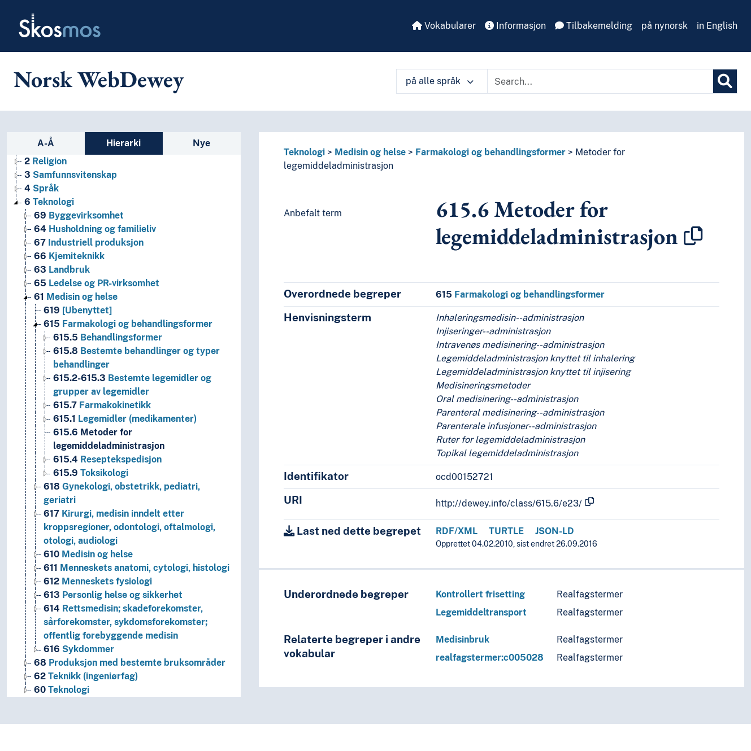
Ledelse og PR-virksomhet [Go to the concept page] (96, 283)
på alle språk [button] (440, 81)
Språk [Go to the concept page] (41, 188)
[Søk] (725, 81)
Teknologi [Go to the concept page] (49, 202)
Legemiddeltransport (481, 612)
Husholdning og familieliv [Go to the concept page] (95, 229)
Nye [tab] (201, 143)
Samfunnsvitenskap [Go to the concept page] (70, 174)
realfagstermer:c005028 (490, 657)
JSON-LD (554, 531)
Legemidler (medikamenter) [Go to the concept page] (125, 418)
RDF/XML (456, 531)
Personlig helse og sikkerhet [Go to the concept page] (113, 595)
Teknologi (304, 152)
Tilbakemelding (593, 25)
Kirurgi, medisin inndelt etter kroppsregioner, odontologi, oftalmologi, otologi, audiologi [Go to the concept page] (129, 527)
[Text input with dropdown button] (600, 81)
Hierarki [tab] (123, 143)
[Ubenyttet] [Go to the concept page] (78, 310)
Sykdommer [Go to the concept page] (79, 649)
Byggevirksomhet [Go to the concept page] (79, 215)
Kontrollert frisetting (480, 594)
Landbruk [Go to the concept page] (62, 269)
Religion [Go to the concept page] (45, 161)
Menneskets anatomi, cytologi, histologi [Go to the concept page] (136, 567)
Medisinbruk (462, 639)
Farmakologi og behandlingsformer (490, 152)
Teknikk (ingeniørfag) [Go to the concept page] (86, 676)
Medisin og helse (370, 152)
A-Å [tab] (45, 143)
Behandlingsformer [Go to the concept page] (107, 337)
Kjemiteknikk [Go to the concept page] (69, 256)
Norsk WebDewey (99, 79)
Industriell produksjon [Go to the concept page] (89, 242)
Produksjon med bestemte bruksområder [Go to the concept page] (129, 662)
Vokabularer (444, 25)
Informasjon (515, 25)
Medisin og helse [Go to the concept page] (76, 296)
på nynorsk (664, 25)
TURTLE (506, 531)
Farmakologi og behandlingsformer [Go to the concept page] (128, 323)
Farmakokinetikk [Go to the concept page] (102, 405)
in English (717, 25)
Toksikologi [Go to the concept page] (90, 473)
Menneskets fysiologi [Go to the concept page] (98, 581)
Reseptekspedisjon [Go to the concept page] (107, 459)
